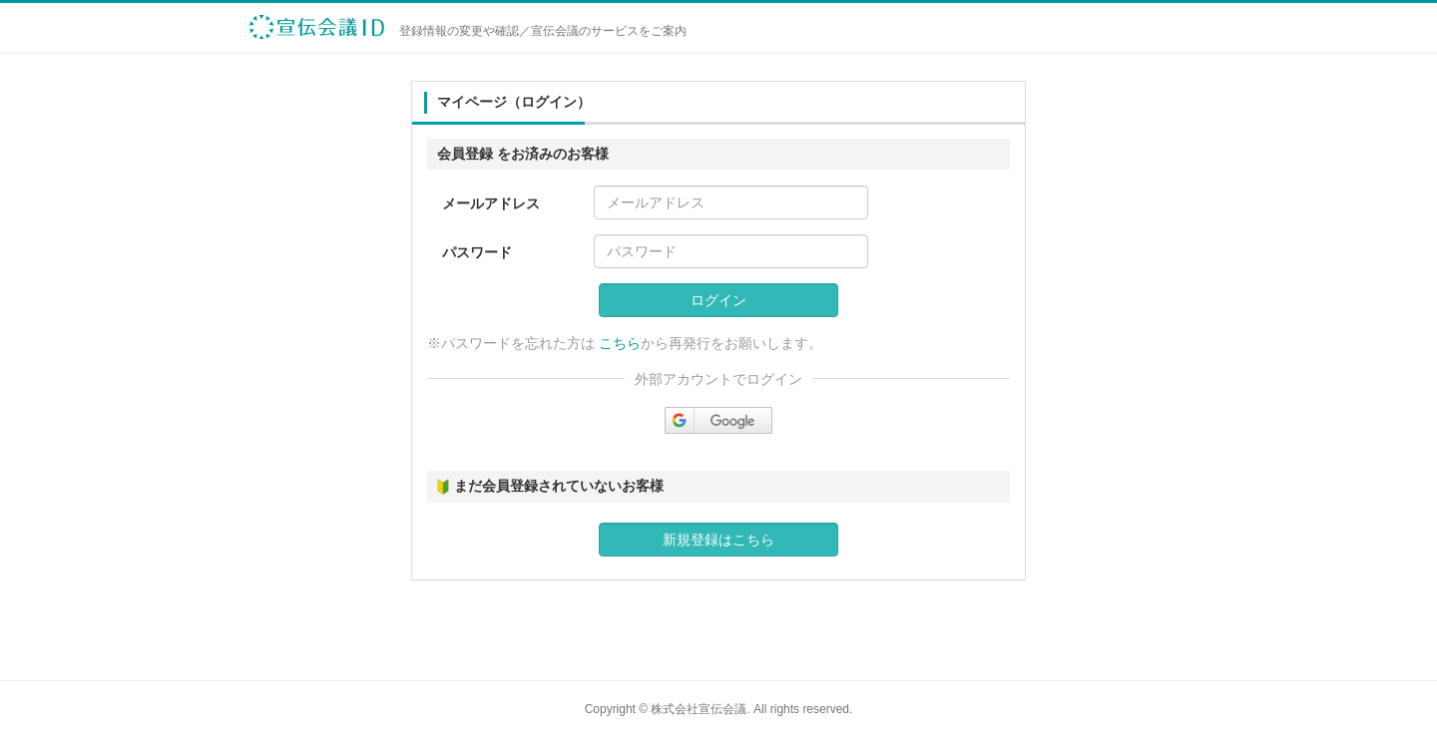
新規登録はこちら (718, 540)
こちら (620, 343)
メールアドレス (491, 203)
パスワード (477, 252)
